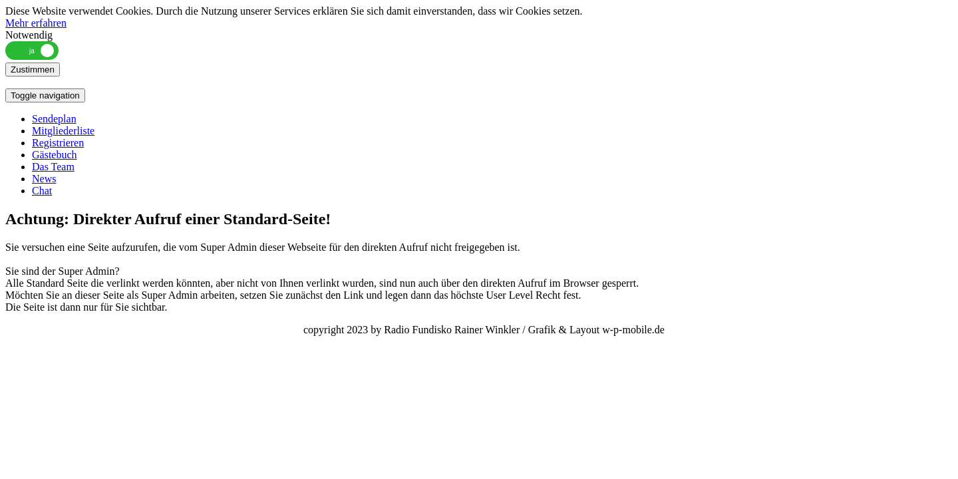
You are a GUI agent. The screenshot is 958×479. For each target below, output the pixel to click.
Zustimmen (33, 70)
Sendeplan (54, 118)
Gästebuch (54, 154)
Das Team (53, 166)
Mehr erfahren (36, 23)
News (44, 178)
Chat (42, 190)
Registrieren (58, 142)
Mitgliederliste (63, 130)
